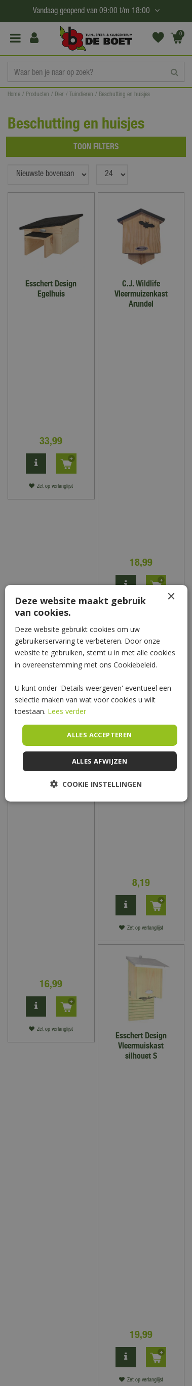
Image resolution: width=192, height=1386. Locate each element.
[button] (96, 784)
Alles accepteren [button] (99, 734)
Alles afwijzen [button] (100, 761)
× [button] (171, 596)
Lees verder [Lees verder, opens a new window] (67, 711)
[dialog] (96, 693)
